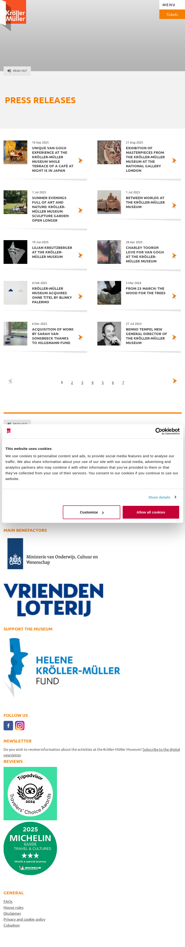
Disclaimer (12, 913)
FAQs (8, 901)
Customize (92, 512)
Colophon (12, 925)
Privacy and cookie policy (24, 919)
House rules (14, 907)
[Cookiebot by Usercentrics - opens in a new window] (159, 431)
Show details (159, 497)
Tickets (172, 14)
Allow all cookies (151, 512)
